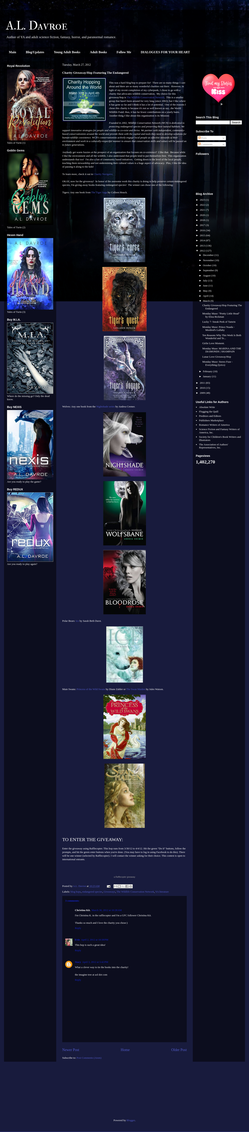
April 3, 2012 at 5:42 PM (95, 961)
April (206, 295)
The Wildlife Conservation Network (145, 97)
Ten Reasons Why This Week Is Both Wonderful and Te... (221, 337)
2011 (203, 382)
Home (125, 1050)
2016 (203, 230)
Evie (77, 939)
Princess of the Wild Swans (91, 689)
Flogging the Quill (208, 411)
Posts (202, 137)
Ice (78, 620)
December (208, 255)
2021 (203, 209)
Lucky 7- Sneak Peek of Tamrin (218, 321)
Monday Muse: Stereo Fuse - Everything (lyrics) (217, 363)
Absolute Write (207, 407)
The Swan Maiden (135, 689)
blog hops (76, 891)
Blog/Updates (35, 52)
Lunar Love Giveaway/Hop (216, 356)
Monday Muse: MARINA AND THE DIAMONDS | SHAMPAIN (221, 350)
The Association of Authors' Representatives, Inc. (213, 446)
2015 (203, 235)
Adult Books (98, 52)
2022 (203, 204)
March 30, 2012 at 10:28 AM (107, 910)
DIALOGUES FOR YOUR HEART (165, 52)
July (205, 280)
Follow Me (124, 52)
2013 (203, 245)
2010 (203, 387)
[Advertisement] (30, 1092)
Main (12, 52)
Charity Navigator (103, 174)
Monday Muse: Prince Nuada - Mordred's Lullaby (218, 328)
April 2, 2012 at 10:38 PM (94, 939)
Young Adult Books (67, 52)
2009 (203, 392)
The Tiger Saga (99, 192)
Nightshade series (105, 406)
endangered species (92, 891)
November (209, 260)
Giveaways (109, 891)
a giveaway (124, 877)
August (207, 275)
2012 (203, 250)
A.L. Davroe (36, 25)
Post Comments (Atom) (89, 1057)
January (207, 376)
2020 (203, 215)
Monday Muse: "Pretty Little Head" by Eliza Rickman (221, 315)
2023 (203, 199)
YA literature (162, 891)
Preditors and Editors (210, 415)
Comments (205, 144)
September (209, 270)
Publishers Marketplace (211, 420)
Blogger (131, 1120)
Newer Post (70, 1050)
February (208, 371)
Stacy (78, 961)
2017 (203, 225)
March (206, 300)
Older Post (179, 1050)
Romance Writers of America (214, 424)
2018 (203, 220)
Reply (78, 928)
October (207, 265)
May (205, 290)
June (205, 285)
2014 (203, 240)
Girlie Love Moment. (213, 343)
